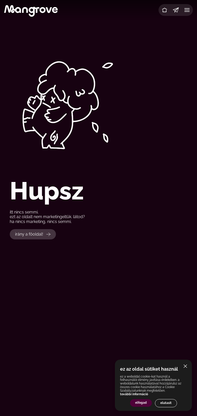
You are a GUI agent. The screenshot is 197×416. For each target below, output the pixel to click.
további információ (134, 394)
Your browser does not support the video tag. (98, 104)
